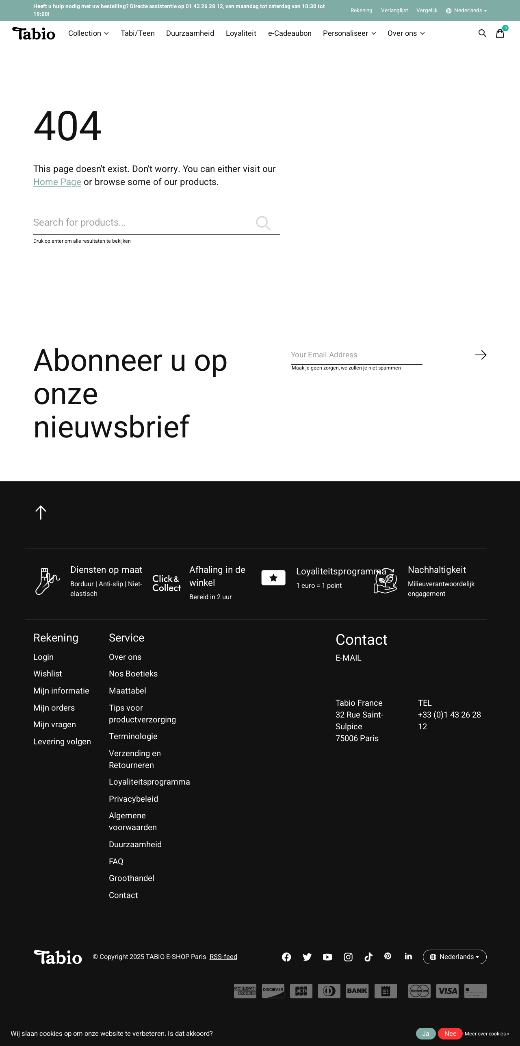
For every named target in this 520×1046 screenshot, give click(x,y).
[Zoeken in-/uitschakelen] (480, 36)
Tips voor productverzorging (142, 725)
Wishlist (47, 686)
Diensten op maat (106, 582)
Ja (425, 1034)
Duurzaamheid (187, 36)
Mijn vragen (54, 737)
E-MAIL (349, 670)
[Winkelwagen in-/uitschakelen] (498, 36)
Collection (91, 36)
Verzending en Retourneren (135, 771)
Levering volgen (62, 753)
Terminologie (133, 749)
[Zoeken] (156, 231)
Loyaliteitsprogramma (341, 583)
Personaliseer (338, 36)
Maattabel (127, 703)
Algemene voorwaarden (133, 834)
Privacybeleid (133, 811)
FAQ (116, 873)
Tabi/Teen (138, 36)
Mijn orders (54, 720)
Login (43, 669)
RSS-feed (223, 969)
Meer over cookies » (487, 1033)
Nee (450, 1034)
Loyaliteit (235, 36)
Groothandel (131, 890)
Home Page (57, 186)
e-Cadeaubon (281, 36)
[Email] (389, 369)
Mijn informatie (61, 703)
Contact (123, 907)
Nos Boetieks (133, 686)
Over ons (392, 36)
